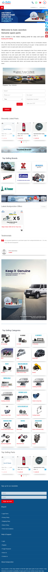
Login (3, 541)
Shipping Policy (5, 521)
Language (42, 7)
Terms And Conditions (7, 528)
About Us (4, 552)
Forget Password (6, 549)
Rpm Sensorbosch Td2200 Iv (10, 133)
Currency (33, 7)
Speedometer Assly (39, 133)
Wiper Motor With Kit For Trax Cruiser (12, 227)
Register (3, 545)
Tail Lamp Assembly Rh (24, 133)
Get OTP (19, 104)
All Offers (43, 206)
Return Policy (5, 525)
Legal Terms (4, 513)
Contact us (4, 556)
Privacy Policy (5, 517)
